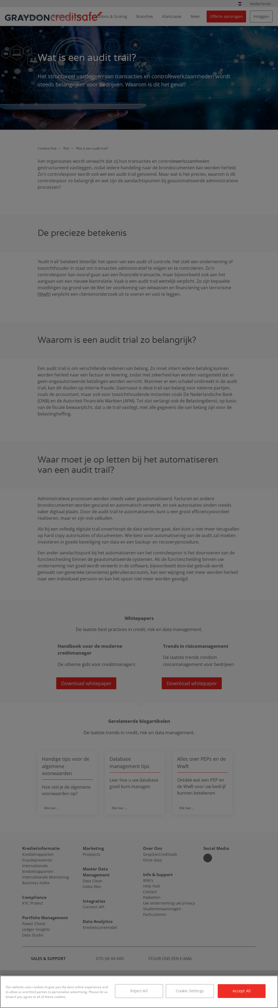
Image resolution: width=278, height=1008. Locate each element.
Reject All (138, 990)
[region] (139, 992)
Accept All (242, 990)
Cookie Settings (190, 990)
